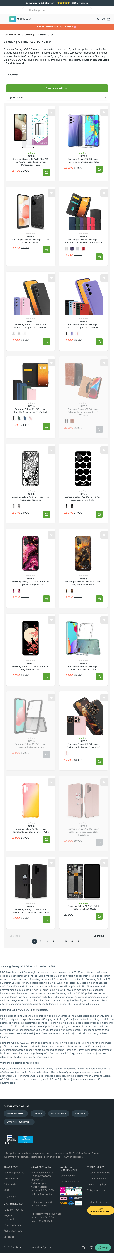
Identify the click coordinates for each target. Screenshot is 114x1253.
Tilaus (38, 1113)
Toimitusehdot (11, 1184)
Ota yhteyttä (11, 1178)
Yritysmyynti (10, 1196)
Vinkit (7, 1190)
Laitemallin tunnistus (19, 1122)
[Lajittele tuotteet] (57, 97)
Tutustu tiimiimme (97, 1178)
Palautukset (58, 1113)
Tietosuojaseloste (69, 1181)
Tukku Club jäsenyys (98, 1202)
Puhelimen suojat (12, 34)
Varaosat (9, 1236)
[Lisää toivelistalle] (51, 112)
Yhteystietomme (96, 1190)
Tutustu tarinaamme (98, 1172)
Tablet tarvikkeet (13, 1224)
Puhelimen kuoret (13, 1209)
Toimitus (80, 1113)
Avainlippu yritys (96, 1184)
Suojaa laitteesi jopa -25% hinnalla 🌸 (57, 26)
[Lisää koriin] (46, 172)
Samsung (29, 34)
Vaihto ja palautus (14, 1172)
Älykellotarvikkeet (13, 1230)
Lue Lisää (103, 59)
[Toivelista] (103, 19)
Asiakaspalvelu (16, 1113)
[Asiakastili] (98, 19)
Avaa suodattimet (57, 88)
